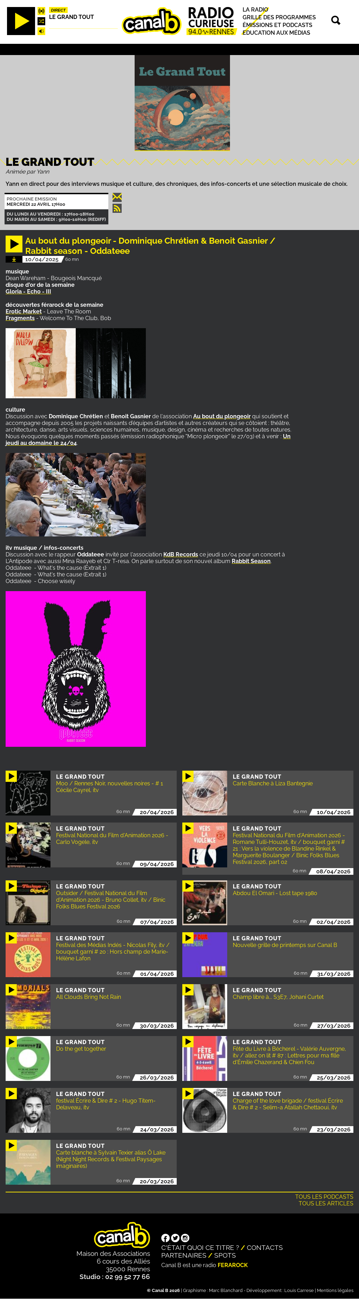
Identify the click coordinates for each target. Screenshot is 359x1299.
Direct (58, 10)
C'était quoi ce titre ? (200, 1247)
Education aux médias (276, 32)
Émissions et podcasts (277, 25)
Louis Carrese (299, 1290)
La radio (255, 9)
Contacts (265, 1247)
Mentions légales (335, 1290)
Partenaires (183, 1255)
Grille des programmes (279, 17)
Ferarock (233, 1265)
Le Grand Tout (71, 17)
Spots (225, 1255)
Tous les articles (326, 1203)
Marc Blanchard (226, 1290)
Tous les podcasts (324, 1196)
